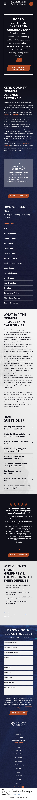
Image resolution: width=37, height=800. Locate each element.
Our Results (18, 762)
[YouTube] (23, 788)
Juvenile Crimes (10, 273)
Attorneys (18, 751)
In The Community (18, 765)
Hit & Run (7, 288)
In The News (18, 758)
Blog (18, 773)
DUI (5, 228)
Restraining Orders (11, 293)
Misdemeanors (10, 233)
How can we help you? (10, 688)
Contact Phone (8, 678)
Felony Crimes (9, 223)
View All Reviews (18, 556)
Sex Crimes (8, 243)
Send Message (18, 714)
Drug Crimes (9, 278)
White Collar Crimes (12, 298)
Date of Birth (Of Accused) (11, 653)
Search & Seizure (10, 283)
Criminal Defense (18, 754)
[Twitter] (18, 788)
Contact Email (7, 673)
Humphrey (7, 114)
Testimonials (18, 776)
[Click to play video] (19, 60)
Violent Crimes (10, 238)
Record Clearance (11, 303)
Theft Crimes (9, 248)
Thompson (15, 114)
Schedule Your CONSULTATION (18, 68)
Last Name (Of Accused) (10, 648)
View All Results (18, 196)
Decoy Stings (9, 268)
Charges (6, 658)
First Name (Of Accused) (10, 643)
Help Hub (18, 769)
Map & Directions (18, 743)
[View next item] (20, 190)
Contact (18, 780)
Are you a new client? (9, 683)
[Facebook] (14, 788)
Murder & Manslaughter (13, 263)
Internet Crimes (10, 258)
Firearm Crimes (10, 253)
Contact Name (8, 668)
